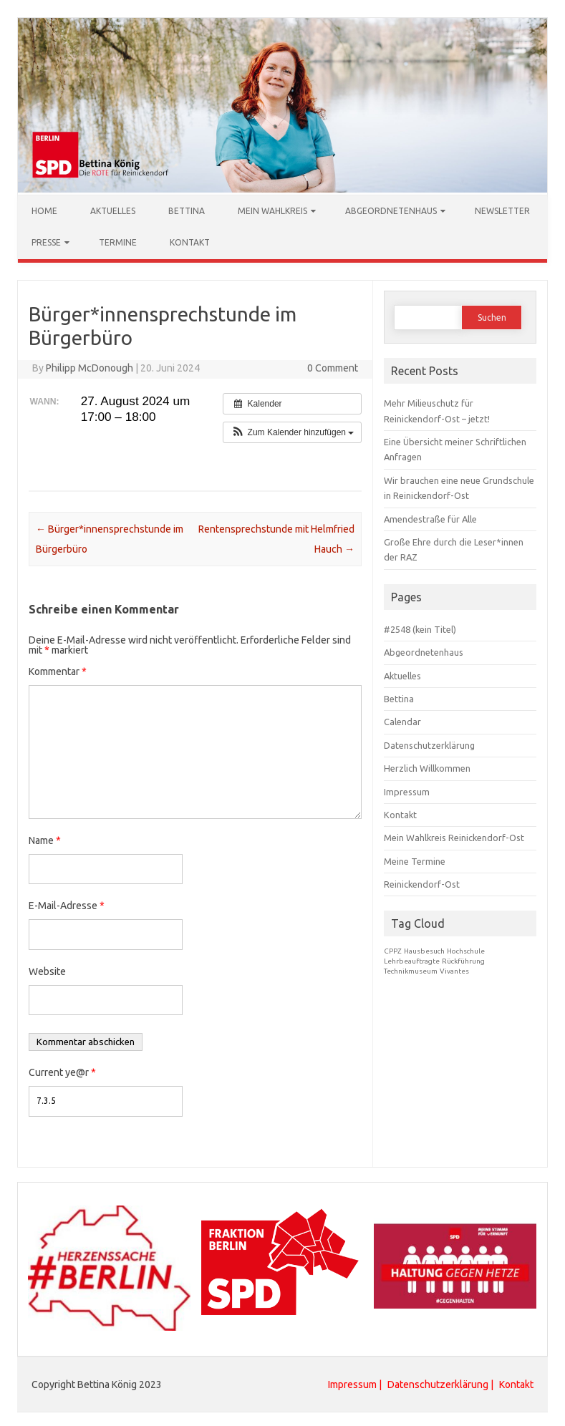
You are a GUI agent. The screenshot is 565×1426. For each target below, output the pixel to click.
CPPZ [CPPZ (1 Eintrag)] (393, 950)
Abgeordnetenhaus (391, 210)
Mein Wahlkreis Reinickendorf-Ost (454, 837)
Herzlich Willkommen (427, 767)
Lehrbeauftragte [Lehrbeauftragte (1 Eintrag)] (412, 960)
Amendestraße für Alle (430, 518)
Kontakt (190, 241)
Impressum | (356, 1383)
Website (47, 970)
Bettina (186, 210)
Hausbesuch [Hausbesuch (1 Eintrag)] (424, 950)
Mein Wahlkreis (272, 210)
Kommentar (58, 670)
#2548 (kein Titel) (420, 629)
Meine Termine (414, 860)
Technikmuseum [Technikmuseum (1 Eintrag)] (411, 970)
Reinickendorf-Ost (422, 883)
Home (44, 210)
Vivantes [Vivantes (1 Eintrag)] (454, 970)
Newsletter (502, 210)
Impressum (407, 791)
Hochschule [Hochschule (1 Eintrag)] (466, 950)
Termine (118, 241)
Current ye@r (62, 1071)
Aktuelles (112, 210)
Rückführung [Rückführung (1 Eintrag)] (463, 960)
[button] (292, 432)
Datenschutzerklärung (429, 744)
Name (45, 839)
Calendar (402, 721)
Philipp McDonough (89, 367)
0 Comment (332, 367)
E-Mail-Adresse (67, 905)
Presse (46, 241)
